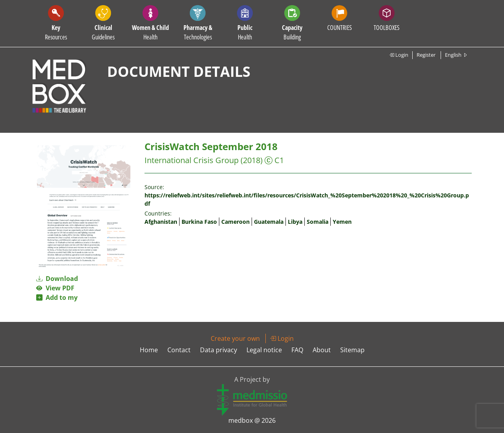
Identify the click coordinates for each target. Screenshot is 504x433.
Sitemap (352, 350)
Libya (295, 221)
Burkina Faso (199, 221)
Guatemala (269, 221)
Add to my (57, 297)
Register (426, 54)
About (322, 350)
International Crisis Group (192, 160)
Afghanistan (161, 221)
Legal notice (264, 350)
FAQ (297, 350)
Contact (179, 350)
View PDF (55, 288)
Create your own (235, 338)
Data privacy (218, 350)
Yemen (342, 221)
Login (398, 54)
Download (57, 278)
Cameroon (235, 221)
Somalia (317, 221)
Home (149, 350)
